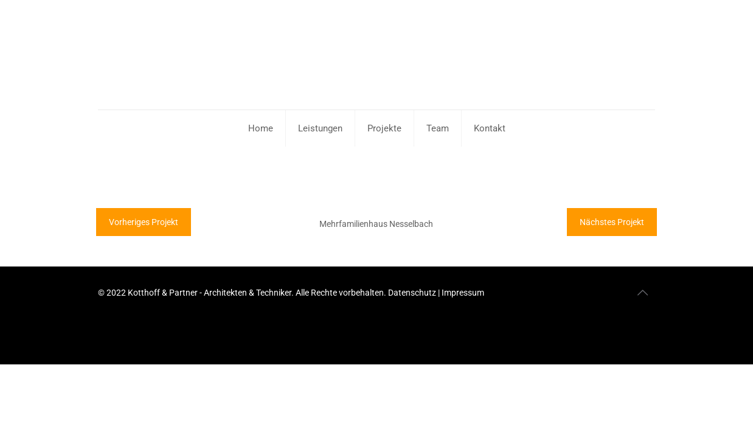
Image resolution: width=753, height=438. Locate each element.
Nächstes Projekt (612, 222)
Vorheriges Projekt (143, 222)
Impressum (463, 292)
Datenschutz (413, 292)
